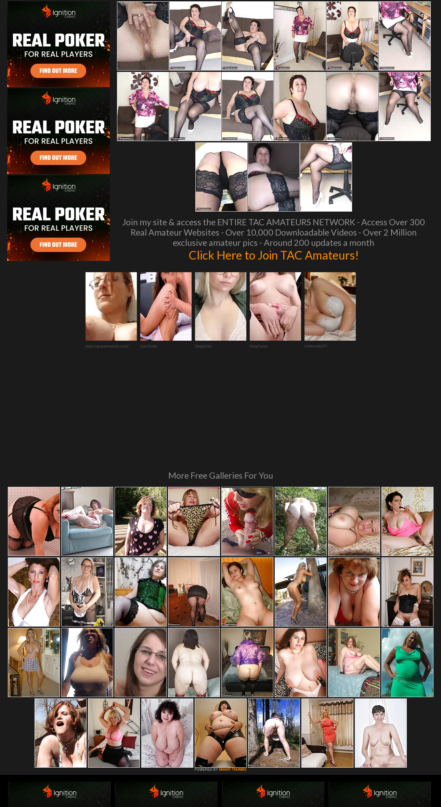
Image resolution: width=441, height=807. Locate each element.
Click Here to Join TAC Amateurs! (273, 255)
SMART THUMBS (232, 676)
